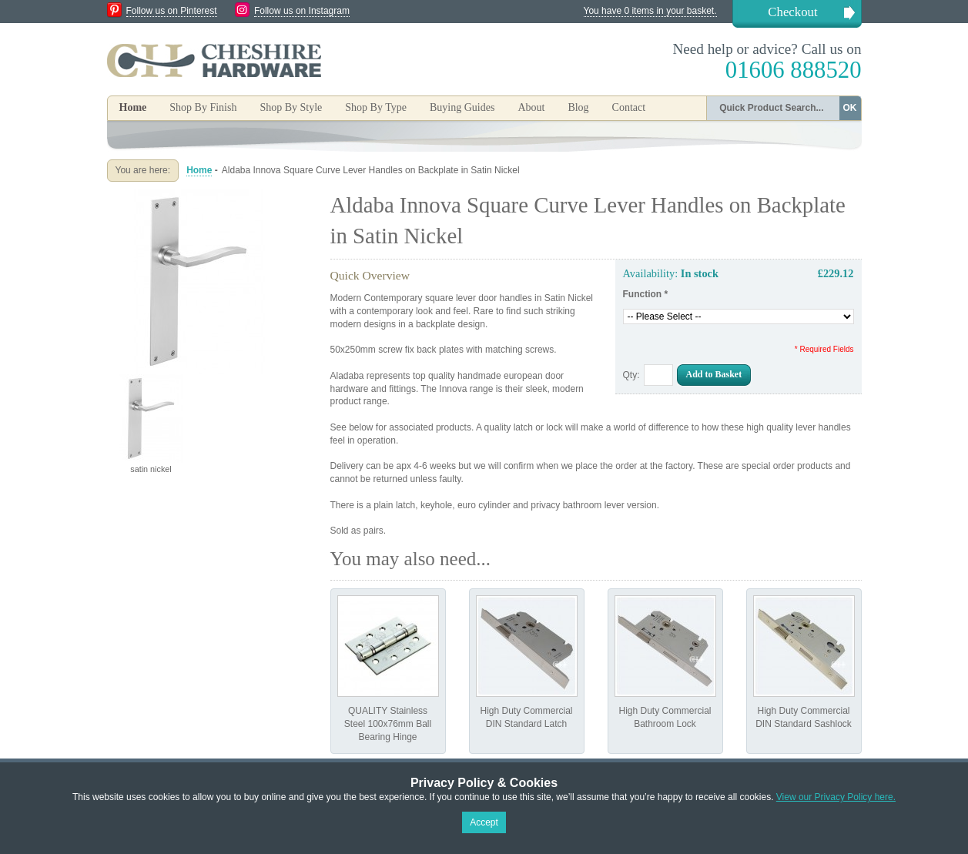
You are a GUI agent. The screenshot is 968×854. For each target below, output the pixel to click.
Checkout (792, 12)
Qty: (631, 375)
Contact (629, 107)
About (530, 107)
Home (133, 107)
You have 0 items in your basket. (650, 10)
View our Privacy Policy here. (836, 797)
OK (850, 107)
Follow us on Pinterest (171, 10)
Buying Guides (462, 107)
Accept (484, 822)
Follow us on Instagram (302, 10)
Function (645, 294)
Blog (578, 107)
